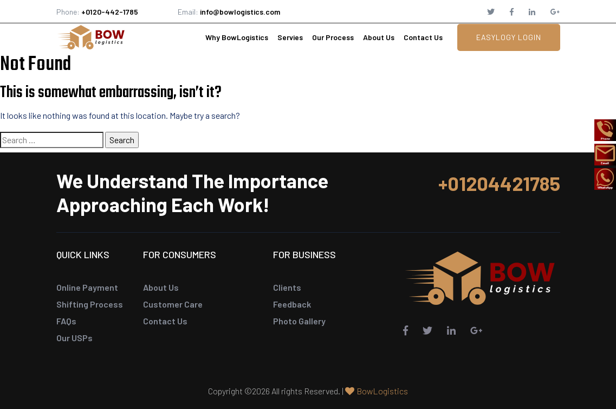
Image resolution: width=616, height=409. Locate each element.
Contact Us (423, 37)
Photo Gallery (299, 321)
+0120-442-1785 (109, 11)
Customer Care (173, 304)
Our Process (333, 37)
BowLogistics (382, 391)
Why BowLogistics (236, 37)
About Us (378, 37)
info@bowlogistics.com (240, 11)
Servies (290, 37)
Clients (287, 287)
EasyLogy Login (508, 37)
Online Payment (87, 287)
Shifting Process (89, 304)
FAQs (66, 321)
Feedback (292, 304)
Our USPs (74, 338)
